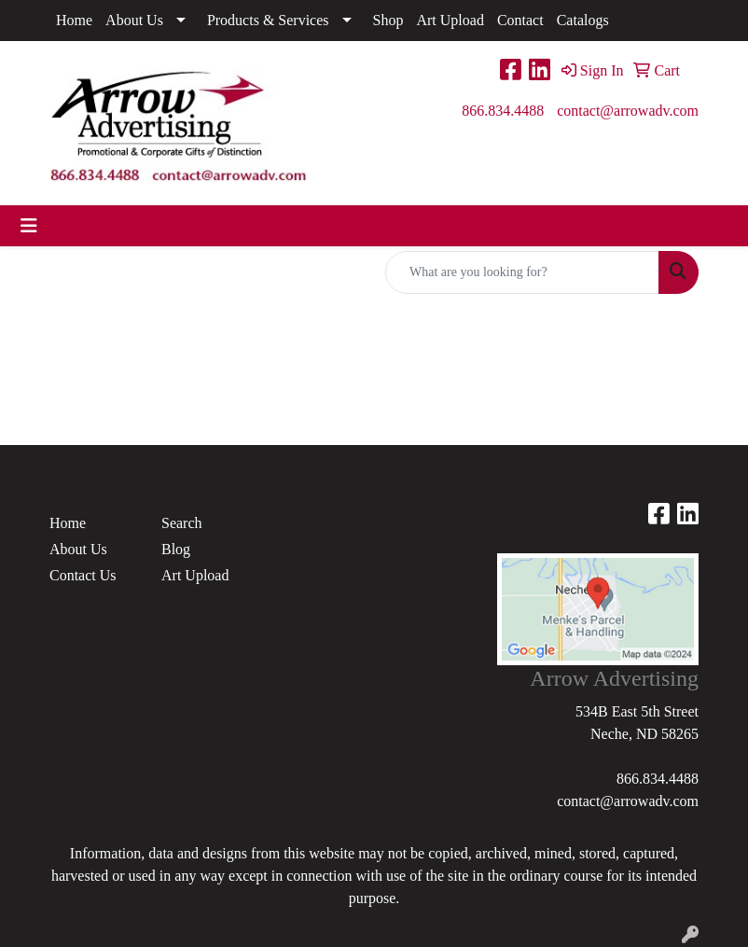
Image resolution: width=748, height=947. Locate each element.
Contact (520, 20)
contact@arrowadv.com (628, 110)
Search (181, 523)
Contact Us (83, 575)
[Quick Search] (522, 272)
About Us (134, 20)
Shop (388, 20)
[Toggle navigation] (28, 226)
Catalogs (583, 20)
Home (74, 20)
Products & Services (268, 20)
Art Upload (449, 20)
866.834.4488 (503, 110)
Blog (175, 549)
